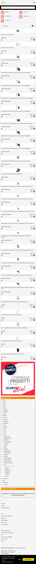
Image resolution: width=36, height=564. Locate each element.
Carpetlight (5, 409)
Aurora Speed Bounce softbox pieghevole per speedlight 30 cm (14, 301)
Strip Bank (6, 439)
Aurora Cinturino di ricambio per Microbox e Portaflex (12, 353)
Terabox (5, 448)
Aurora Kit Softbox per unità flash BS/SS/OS (10, 59)
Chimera (5, 432)
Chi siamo (3, 503)
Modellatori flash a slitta (9, 465)
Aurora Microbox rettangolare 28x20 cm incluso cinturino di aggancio (15, 85)
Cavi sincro (7, 20)
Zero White (6, 476)
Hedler (4, 408)
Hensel (4, 406)
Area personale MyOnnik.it (6, 516)
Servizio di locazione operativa (7, 532)
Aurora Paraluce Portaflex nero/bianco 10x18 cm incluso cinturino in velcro (17, 186)
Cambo (4, 425)
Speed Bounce (8, 16)
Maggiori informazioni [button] (7, 561)
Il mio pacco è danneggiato (6, 536)
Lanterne (6, 444)
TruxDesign (5, 421)
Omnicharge (5, 482)
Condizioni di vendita (5, 530)
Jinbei (4, 400)
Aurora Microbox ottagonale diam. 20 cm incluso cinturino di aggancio (15, 111)
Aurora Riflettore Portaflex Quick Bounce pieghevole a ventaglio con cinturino (17, 211)
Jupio (4, 480)
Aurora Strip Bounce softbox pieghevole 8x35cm (11, 314)
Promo (2, 513)
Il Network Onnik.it (5, 507)
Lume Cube (5, 419)
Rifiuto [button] (19, 559)
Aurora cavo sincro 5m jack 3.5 (7, 47)
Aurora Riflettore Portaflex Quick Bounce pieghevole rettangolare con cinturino (16, 236)
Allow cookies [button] (28, 559)
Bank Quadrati (7, 436)
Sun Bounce (5, 478)
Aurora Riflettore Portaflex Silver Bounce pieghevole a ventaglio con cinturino (17, 262)
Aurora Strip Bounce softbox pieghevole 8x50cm (11, 340)
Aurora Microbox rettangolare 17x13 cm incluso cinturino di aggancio (15, 72)
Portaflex (25, 11)
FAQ (2, 534)
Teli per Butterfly (7, 457)
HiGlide (4, 429)
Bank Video (6, 449)
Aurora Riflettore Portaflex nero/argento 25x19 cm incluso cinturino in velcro (17, 250)
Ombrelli (5, 454)
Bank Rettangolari (8, 438)
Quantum (5, 417)
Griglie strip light (7, 452)
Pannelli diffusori (7, 461)
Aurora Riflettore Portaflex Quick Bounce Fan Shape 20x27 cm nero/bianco (17, 198)
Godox (4, 404)
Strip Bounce (26, 16)
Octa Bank (6, 443)
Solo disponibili (5, 25)
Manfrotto (5, 427)
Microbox (7, 11)
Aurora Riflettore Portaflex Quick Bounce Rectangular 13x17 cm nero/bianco (17, 223)
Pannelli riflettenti (8, 459)
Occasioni (5, 484)
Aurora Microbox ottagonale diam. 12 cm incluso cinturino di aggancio (15, 135)
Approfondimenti (4, 520)
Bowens (4, 413)
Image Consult (22, 547)
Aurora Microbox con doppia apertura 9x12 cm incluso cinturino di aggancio (17, 123)
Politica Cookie (4, 539)
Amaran (4, 402)
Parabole (6, 456)
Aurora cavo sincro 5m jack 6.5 (7, 34)
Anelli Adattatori (7, 451)
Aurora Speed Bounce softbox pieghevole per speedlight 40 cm (14, 327)
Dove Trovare (4, 522)
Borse (5, 464)
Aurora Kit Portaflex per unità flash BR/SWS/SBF (11, 173)
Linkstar (4, 430)
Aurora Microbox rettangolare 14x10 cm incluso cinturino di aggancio (15, 148)
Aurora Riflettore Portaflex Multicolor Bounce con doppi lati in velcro (15, 161)
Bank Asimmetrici (7, 441)
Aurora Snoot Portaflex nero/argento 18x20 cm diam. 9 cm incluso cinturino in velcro (17, 288)
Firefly (5, 446)
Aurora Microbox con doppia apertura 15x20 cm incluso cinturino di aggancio (17, 98)
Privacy (2, 541)
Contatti (3, 505)
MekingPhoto (6, 423)
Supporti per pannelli (8, 462)
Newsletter (3, 518)
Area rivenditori (4, 524)
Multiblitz (5, 415)
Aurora (4, 434)
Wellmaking (5, 411)
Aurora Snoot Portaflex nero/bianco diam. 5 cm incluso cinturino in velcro (16, 275)
